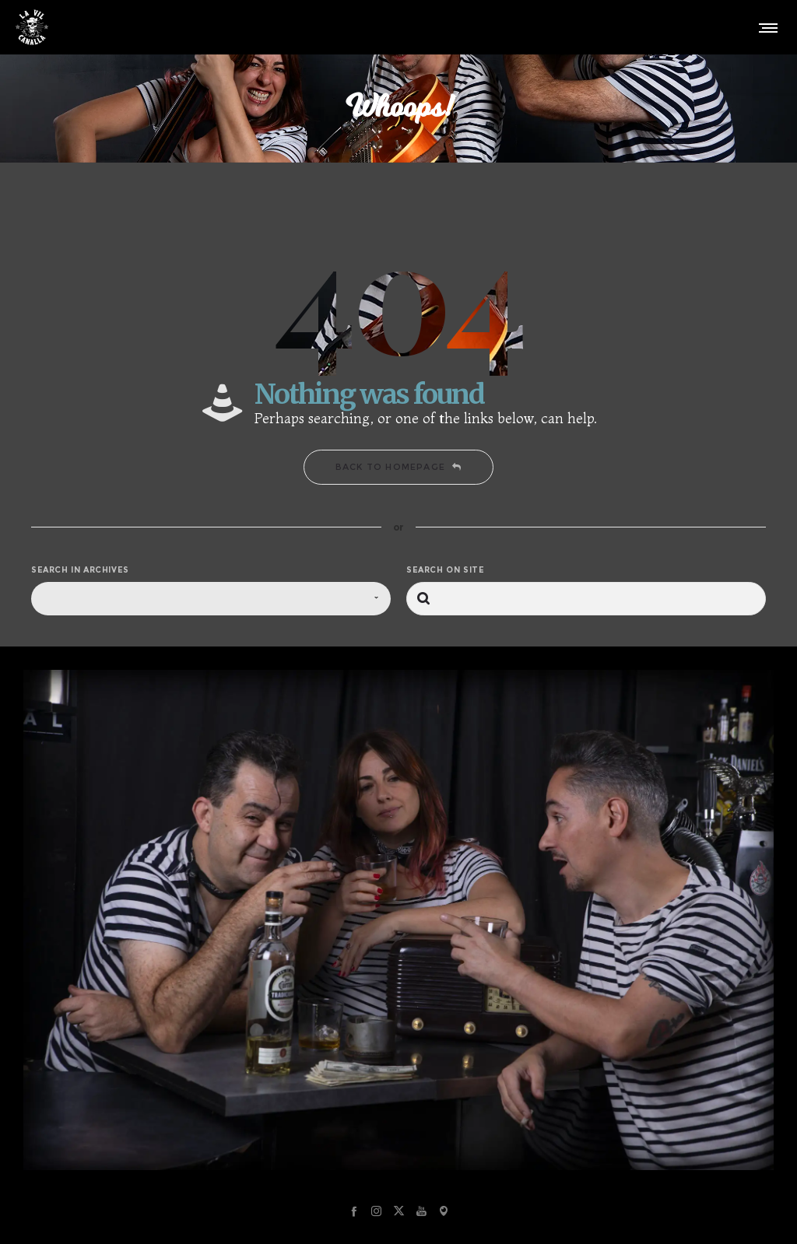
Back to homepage (398, 466)
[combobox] (211, 598)
